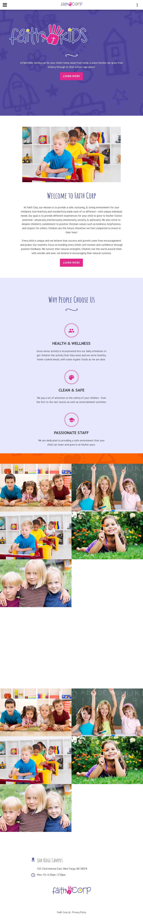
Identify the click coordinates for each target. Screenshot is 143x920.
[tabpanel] (71, 52)
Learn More (71, 76)
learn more (71, 262)
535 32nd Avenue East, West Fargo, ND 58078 (62, 868)
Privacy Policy (79, 912)
